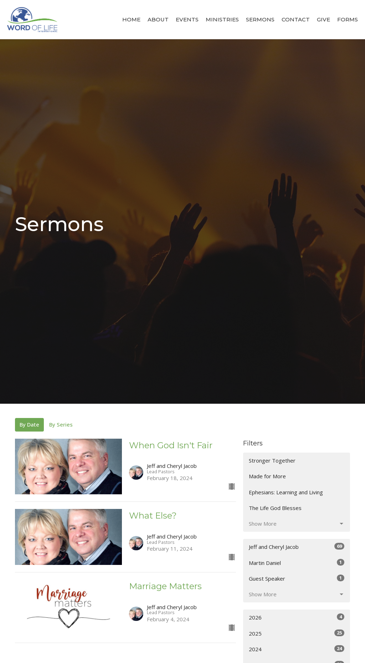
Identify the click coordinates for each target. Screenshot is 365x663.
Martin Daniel (296, 562)
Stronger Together (272, 460)
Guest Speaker (296, 578)
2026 (296, 617)
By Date (29, 424)
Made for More (267, 476)
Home (131, 19)
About (158, 19)
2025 (296, 633)
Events (187, 19)
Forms (347, 19)
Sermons (260, 19)
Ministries (222, 19)
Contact (296, 19)
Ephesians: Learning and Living (286, 492)
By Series (61, 424)
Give (323, 19)
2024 (296, 649)
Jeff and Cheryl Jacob (296, 546)
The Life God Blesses (275, 507)
